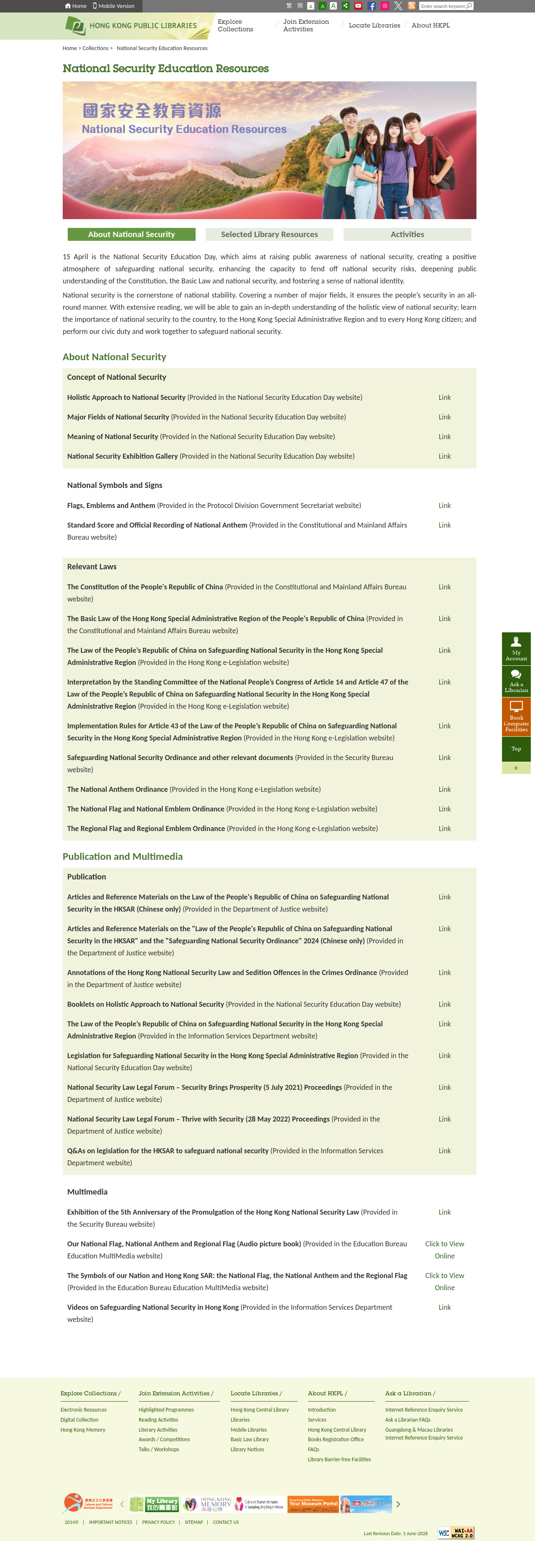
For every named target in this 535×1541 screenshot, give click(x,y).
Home (79, 6)
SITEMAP (194, 1522)
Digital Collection (79, 1419)
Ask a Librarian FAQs (408, 1419)
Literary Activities (158, 1429)
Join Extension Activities (306, 26)
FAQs (313, 1449)
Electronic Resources (84, 1409)
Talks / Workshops (159, 1449)
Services (317, 1419)
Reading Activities (158, 1419)
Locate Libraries (374, 26)
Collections (96, 48)
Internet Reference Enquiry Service (424, 1409)
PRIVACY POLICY (159, 1522)
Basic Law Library (250, 1439)
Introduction (322, 1409)
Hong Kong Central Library (260, 1409)
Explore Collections (235, 26)
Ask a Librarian (516, 688)
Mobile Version (117, 6)
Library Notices (247, 1449)
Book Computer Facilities (516, 724)
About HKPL (431, 26)
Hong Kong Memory (83, 1429)
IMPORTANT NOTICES (110, 1522)
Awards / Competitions (164, 1439)
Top (516, 749)
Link (445, 397)
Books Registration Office (336, 1439)
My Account (516, 656)
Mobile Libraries (249, 1429)
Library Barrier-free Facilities (339, 1459)
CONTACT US (226, 1522)
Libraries (240, 1419)
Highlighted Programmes (166, 1409)
